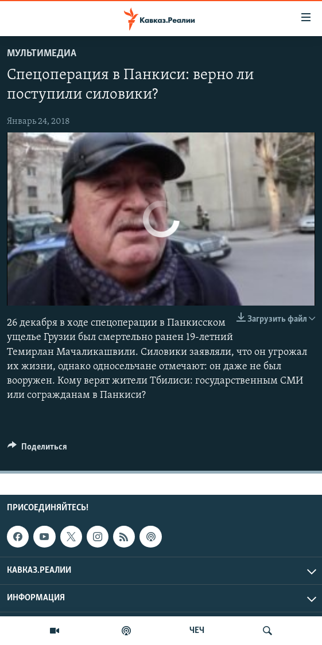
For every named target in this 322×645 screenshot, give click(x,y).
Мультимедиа (41, 53)
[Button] (37, 449)
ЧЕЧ (196, 630)
